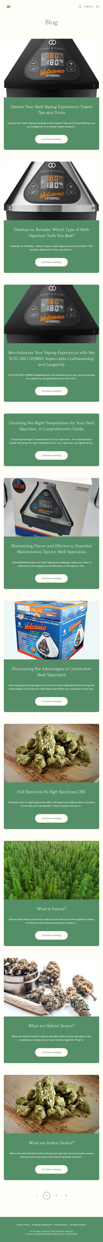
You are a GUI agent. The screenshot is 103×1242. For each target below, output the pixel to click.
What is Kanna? (51, 908)
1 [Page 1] (37, 1195)
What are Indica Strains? (51, 1142)
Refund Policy (61, 1225)
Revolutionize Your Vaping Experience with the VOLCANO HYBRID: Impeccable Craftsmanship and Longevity (51, 358)
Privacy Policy (23, 1225)
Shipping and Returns (42, 1225)
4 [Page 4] (66, 1195)
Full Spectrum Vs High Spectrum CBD (51, 791)
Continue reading (55, 140)
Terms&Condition (78, 1225)
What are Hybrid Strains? (51, 1025)
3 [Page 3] (56, 1195)
